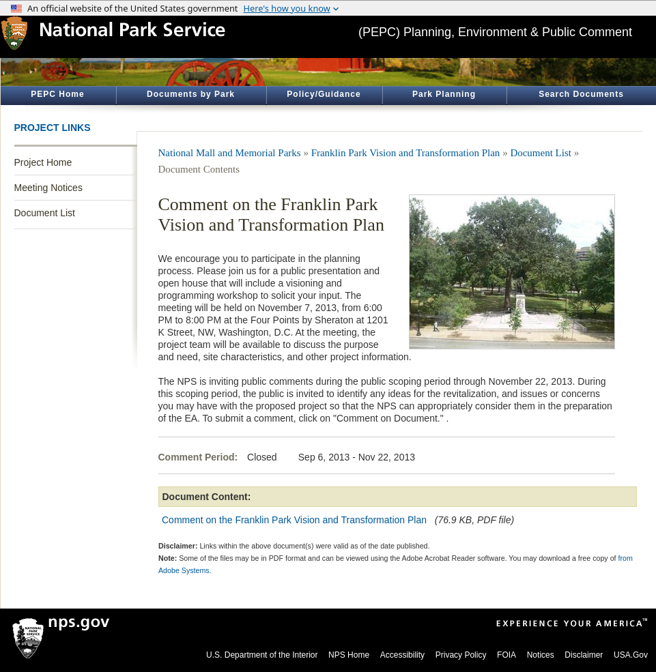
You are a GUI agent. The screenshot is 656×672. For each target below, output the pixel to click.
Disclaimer (584, 655)
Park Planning (444, 94)
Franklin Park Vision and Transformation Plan (405, 152)
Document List (44, 212)
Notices (540, 655)
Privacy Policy (461, 655)
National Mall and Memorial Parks (229, 152)
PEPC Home (57, 94)
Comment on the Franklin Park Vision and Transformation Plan (294, 519)
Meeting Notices (48, 187)
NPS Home (348, 655)
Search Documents (581, 94)
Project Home (43, 162)
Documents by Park (191, 94)
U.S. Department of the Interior (261, 655)
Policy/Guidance (323, 94)
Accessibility (402, 655)
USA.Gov (631, 655)
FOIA (506, 655)
